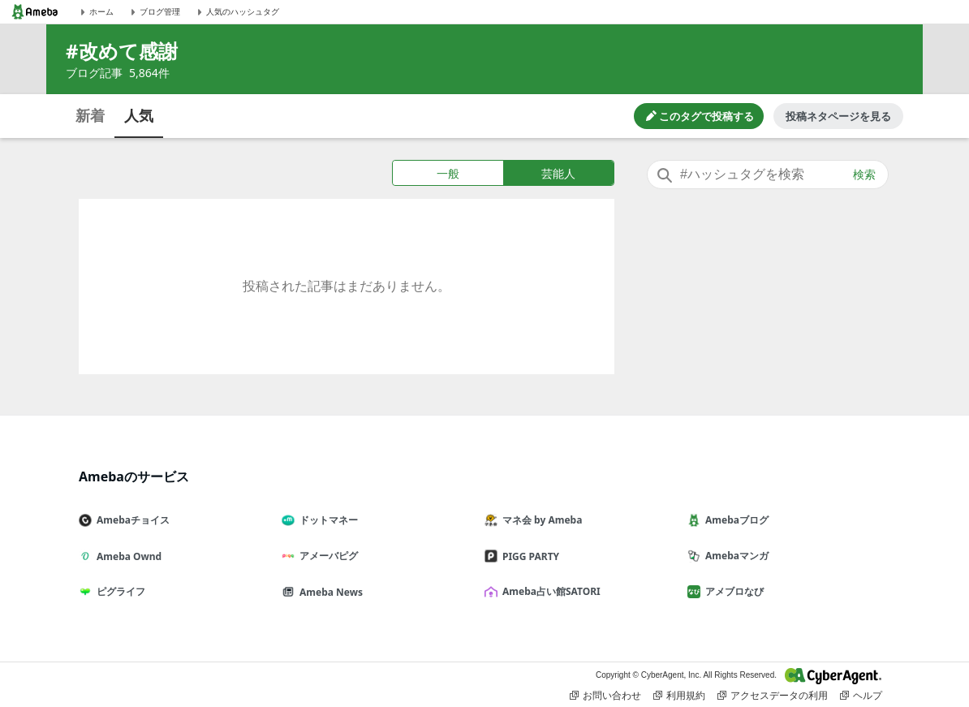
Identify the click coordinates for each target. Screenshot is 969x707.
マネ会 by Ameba (539, 520)
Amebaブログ (734, 520)
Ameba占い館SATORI (549, 591)
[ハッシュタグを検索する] (768, 174)
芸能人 (558, 173)
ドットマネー (326, 520)
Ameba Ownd (126, 556)
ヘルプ (861, 695)
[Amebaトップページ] (34, 11)
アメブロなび (732, 591)
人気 (138, 115)
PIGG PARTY (528, 556)
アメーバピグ (326, 556)
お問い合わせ (605, 695)
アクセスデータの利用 (772, 695)
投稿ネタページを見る (838, 116)
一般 (448, 173)
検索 (864, 174)
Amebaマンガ (734, 556)
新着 (90, 115)
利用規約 (679, 695)
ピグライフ (118, 591)
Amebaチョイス (131, 520)
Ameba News (329, 592)
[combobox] (768, 174)
